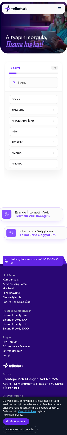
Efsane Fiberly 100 (15, 319)
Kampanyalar (11, 279)
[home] (16, 9)
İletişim (7, 355)
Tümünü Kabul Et (16, 421)
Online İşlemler (13, 297)
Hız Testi (8, 288)
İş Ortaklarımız (12, 350)
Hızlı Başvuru (11, 293)
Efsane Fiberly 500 (15, 324)
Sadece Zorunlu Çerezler (20, 429)
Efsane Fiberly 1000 (16, 328)
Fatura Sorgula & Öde (17, 301)
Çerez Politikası (27, 411)
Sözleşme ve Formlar (16, 346)
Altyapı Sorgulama (15, 284)
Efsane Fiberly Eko (15, 315)
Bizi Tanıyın (10, 342)
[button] (59, 8)
